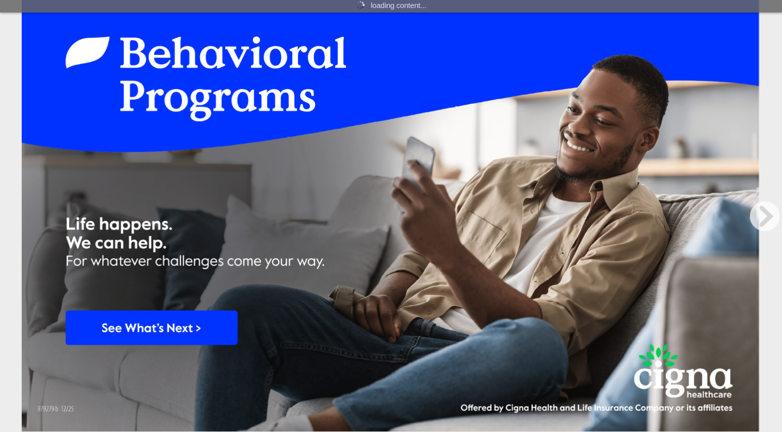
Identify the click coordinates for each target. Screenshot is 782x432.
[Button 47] (150, 324)
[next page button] (765, 216)
